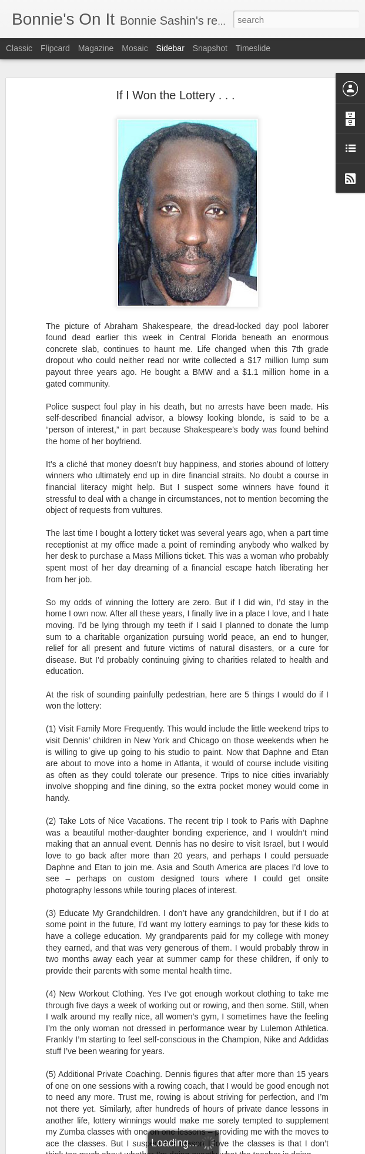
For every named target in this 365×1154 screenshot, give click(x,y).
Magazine (96, 48)
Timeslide (253, 48)
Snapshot (210, 48)
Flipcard (55, 48)
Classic (19, 48)
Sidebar (170, 48)
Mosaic (135, 48)
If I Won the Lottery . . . (175, 95)
